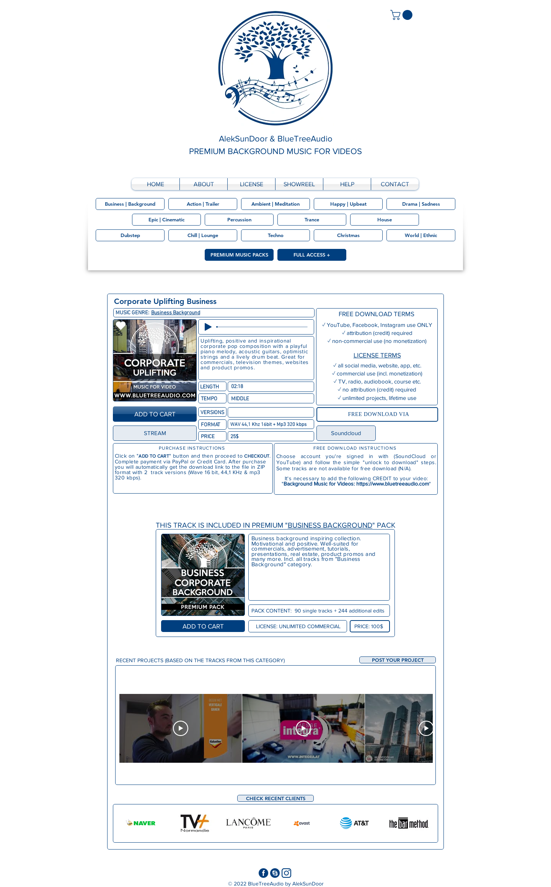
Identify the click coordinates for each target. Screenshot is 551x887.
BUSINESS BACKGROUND (330, 525)
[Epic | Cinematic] (166, 220)
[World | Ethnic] (420, 235)
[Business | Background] (130, 204)
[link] (402, 15)
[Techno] (275, 235)
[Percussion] (239, 220)
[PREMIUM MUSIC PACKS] (239, 255)
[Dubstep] (130, 235)
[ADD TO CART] (155, 414)
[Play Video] (180, 728)
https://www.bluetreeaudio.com (392, 484)
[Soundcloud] (346, 433)
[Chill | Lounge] (202, 235)
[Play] (208, 327)
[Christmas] (348, 235)
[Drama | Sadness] (420, 204)
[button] (397, 659)
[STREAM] (155, 433)
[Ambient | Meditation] (275, 204)
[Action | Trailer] (202, 204)
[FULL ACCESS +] (311, 255)
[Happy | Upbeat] (348, 204)
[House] (384, 220)
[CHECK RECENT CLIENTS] (275, 798)
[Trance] (311, 220)
